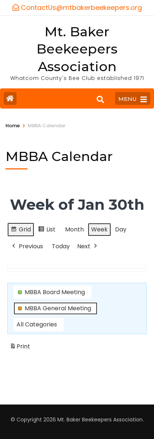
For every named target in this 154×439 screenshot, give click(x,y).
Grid (20, 230)
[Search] (100, 99)
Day (120, 229)
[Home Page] (10, 98)
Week (99, 229)
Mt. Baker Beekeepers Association (77, 49)
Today (61, 246)
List (46, 230)
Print (20, 347)
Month (74, 229)
